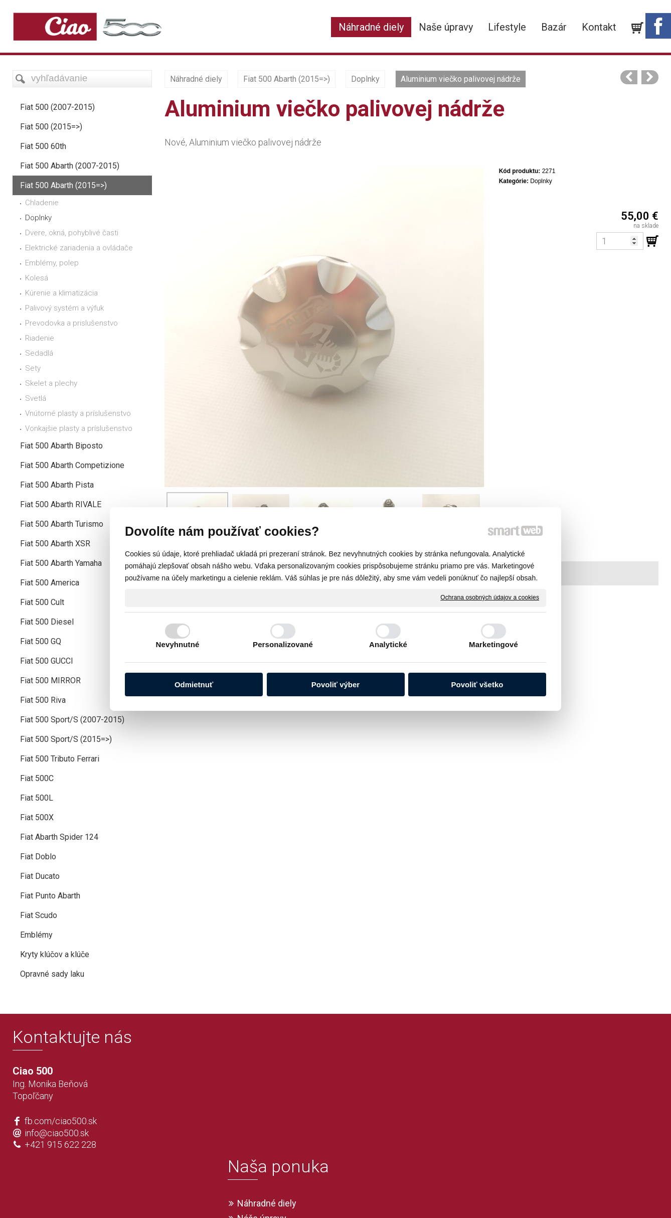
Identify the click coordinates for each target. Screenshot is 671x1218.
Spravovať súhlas (484, 1193)
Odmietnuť (194, 684)
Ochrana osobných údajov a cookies (489, 597)
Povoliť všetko (477, 684)
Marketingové (493, 644)
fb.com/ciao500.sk (61, 1121)
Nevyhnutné (178, 644)
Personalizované (283, 644)
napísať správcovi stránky (306, 1193)
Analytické (388, 644)
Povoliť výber (335, 684)
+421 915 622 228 (60, 1144)
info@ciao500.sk (57, 1133)
